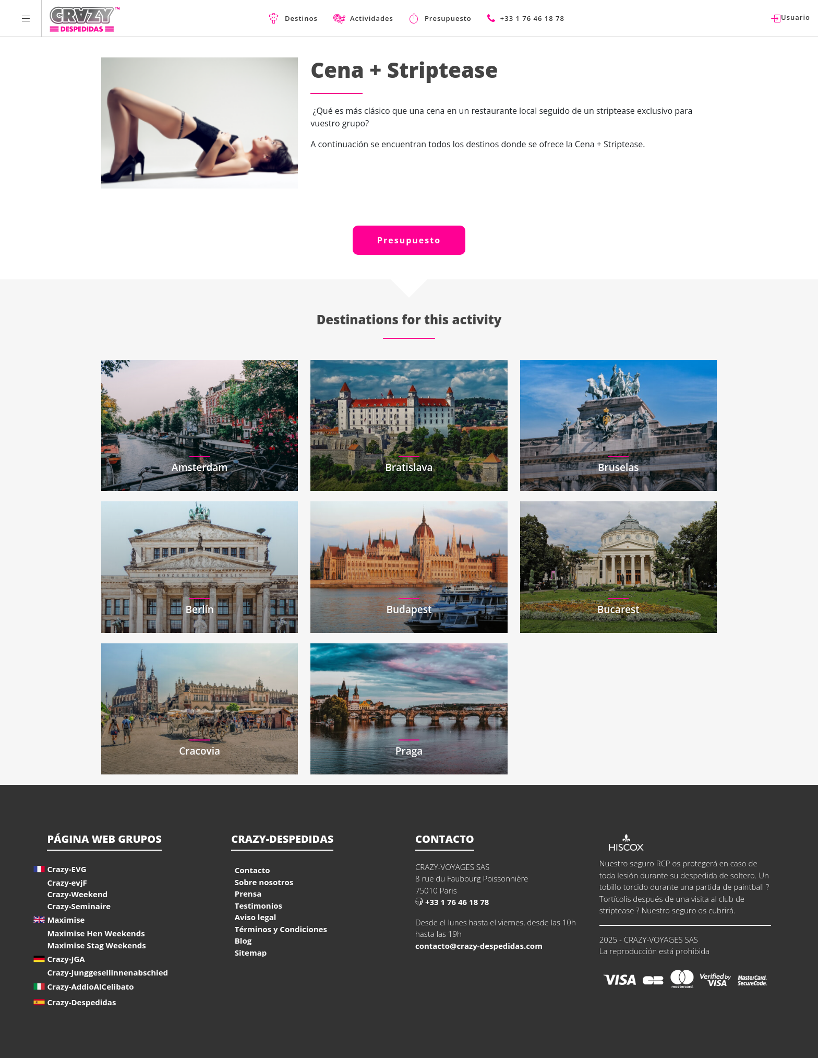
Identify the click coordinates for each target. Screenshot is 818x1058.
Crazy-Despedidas (81, 1002)
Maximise (66, 919)
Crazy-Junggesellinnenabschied (107, 972)
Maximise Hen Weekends (96, 933)
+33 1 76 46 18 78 (452, 902)
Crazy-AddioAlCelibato (90, 986)
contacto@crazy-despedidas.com (479, 946)
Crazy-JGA (66, 959)
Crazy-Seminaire (79, 906)
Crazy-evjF (67, 882)
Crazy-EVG (66, 869)
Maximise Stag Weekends (96, 945)
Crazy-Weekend (77, 894)
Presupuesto (409, 240)
